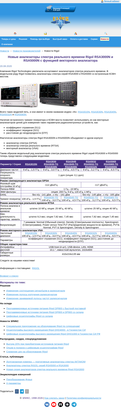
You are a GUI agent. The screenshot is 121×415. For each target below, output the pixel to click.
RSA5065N (20, 114)
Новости (105, 39)
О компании (7, 44)
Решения (23, 39)
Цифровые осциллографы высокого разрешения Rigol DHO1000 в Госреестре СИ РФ (53, 334)
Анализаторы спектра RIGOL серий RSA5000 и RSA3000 (37, 365)
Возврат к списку (9, 276)
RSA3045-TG (71, 164)
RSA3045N (110, 111)
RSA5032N (6, 114)
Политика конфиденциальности (83, 398)
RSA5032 (91, 161)
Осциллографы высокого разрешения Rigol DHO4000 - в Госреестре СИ (46, 330)
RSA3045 (71, 161)
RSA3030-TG (51, 164)
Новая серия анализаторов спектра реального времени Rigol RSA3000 (45, 369)
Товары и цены (9, 39)
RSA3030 (51, 161)
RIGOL (36, 268)
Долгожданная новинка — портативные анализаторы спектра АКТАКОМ (45, 361)
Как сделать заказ (54, 398)
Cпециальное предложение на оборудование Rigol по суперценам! (43, 326)
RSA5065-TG (111, 164)
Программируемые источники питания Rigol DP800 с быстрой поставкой (46, 308)
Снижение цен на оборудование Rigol (27, 351)
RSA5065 (111, 161)
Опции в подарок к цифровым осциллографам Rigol (34, 347)
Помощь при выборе (40, 39)
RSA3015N (84, 111)
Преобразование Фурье (19, 379)
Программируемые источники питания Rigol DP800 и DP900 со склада (45, 312)
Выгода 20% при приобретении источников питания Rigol (37, 344)
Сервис (94, 39)
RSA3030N (97, 111)
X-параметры (13, 383)
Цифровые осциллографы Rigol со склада (29, 316)
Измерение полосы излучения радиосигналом (31, 294)
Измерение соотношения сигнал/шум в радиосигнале (35, 290)
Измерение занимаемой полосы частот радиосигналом (36, 298)
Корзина (56, 8)
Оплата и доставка (79, 39)
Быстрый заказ (60, 39)
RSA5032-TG (91, 164)
